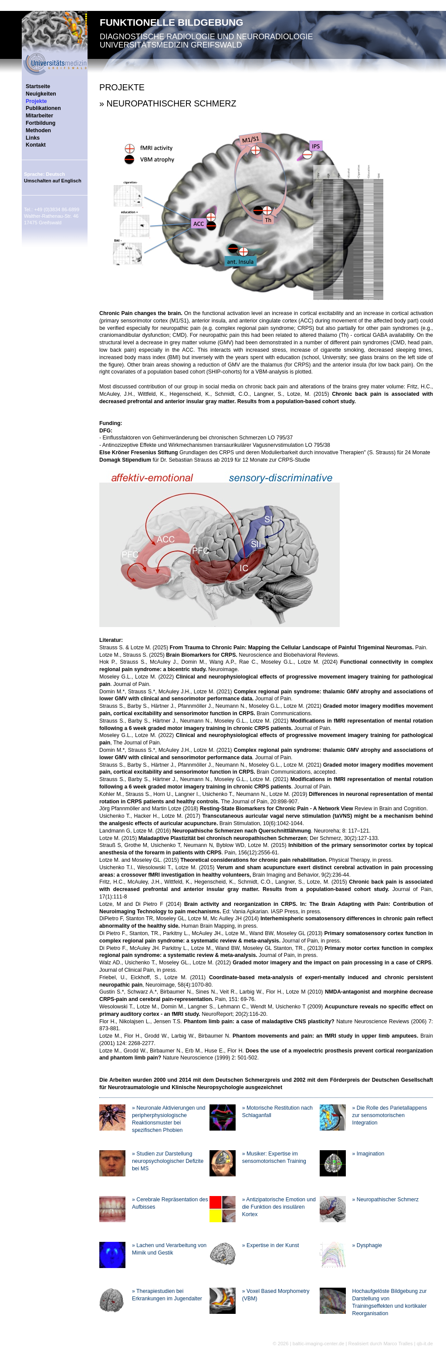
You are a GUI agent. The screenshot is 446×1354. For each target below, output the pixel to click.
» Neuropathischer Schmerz (385, 1199)
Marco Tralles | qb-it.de (408, 1343)
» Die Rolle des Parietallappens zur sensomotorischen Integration (389, 1115)
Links (33, 138)
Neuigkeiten (41, 94)
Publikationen (43, 108)
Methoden (38, 130)
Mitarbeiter (39, 116)
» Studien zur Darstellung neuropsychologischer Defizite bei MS (167, 1161)
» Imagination (368, 1154)
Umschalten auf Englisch (52, 180)
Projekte (36, 101)
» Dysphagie (367, 1245)
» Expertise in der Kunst (270, 1245)
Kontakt (36, 145)
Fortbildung (40, 123)
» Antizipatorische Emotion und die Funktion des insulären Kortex (279, 1206)
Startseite (38, 86)
